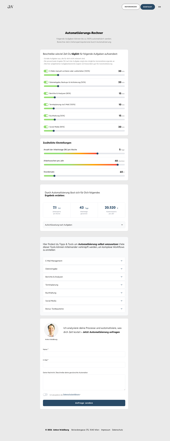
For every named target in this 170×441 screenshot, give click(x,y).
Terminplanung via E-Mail (62, 104)
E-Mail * (45, 360)
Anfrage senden (84, 403)
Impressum (105, 430)
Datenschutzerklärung (71, 394)
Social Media (57, 127)
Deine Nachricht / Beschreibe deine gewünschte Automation (65, 372)
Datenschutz (117, 430)
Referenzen (131, 7)
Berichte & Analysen (60, 93)
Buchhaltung (57, 116)
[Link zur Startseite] (10, 6)
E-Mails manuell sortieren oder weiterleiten (69, 71)
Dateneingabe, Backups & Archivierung (67, 82)
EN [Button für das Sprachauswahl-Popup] (159, 7)
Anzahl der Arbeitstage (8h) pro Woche (60, 149)
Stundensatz (49, 172)
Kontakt (147, 7)
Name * (45, 349)
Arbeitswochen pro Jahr (54, 160)
